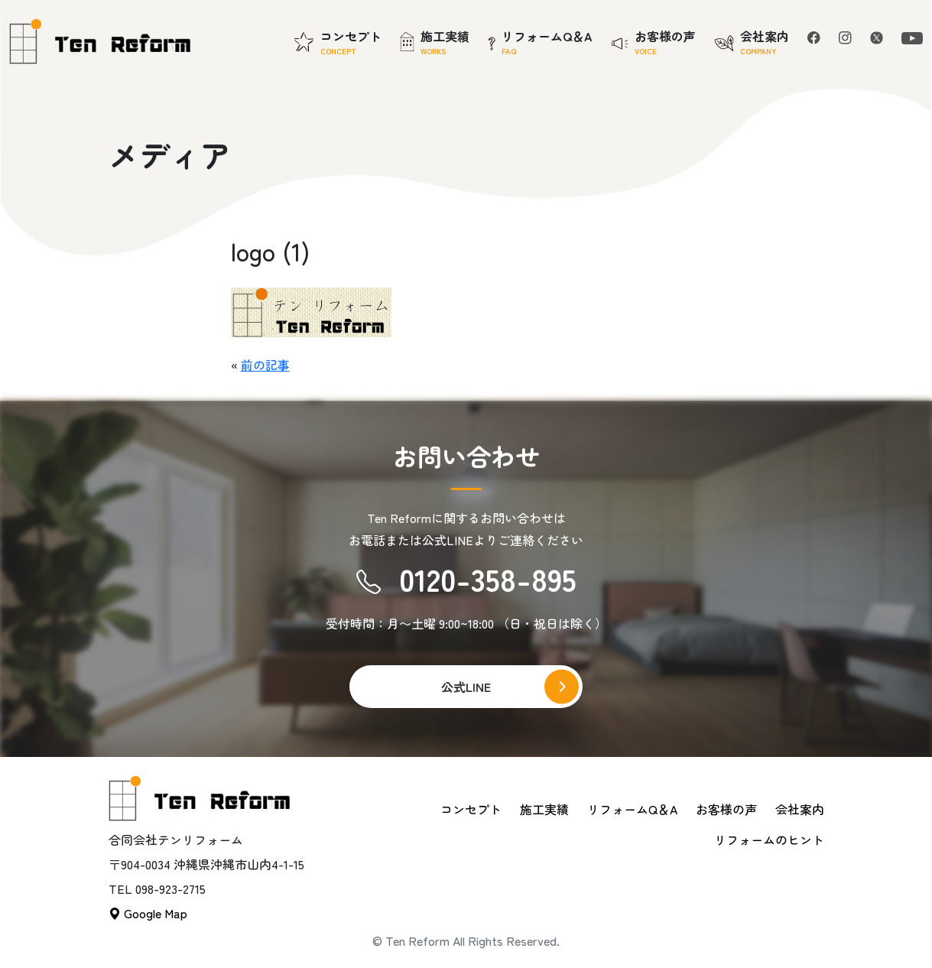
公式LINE (466, 686)
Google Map (148, 913)
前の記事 (265, 365)
